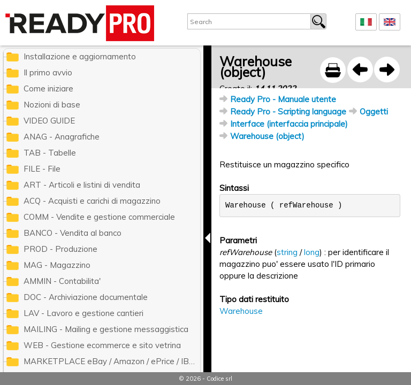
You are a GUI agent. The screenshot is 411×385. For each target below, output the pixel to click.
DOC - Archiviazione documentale (86, 297)
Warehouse (241, 311)
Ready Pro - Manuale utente (283, 99)
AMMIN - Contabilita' (62, 281)
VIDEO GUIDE (49, 121)
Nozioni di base (52, 104)
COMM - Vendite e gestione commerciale (99, 217)
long (311, 252)
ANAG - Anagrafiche (62, 137)
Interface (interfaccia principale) (289, 124)
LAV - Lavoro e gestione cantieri (83, 313)
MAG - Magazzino (57, 265)
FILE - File (42, 169)
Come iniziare (48, 88)
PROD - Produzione (60, 249)
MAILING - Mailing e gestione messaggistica (106, 329)
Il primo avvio (48, 72)
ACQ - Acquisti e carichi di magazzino (92, 201)
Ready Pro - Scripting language (288, 111)
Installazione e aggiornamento (80, 56)
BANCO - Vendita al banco (72, 233)
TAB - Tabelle (50, 153)
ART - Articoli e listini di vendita (82, 185)
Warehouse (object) (267, 136)
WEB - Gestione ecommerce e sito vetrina (102, 345)
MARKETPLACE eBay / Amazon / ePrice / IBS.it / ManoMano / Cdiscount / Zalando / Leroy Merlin (112, 361)
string (287, 252)
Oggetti (374, 111)
